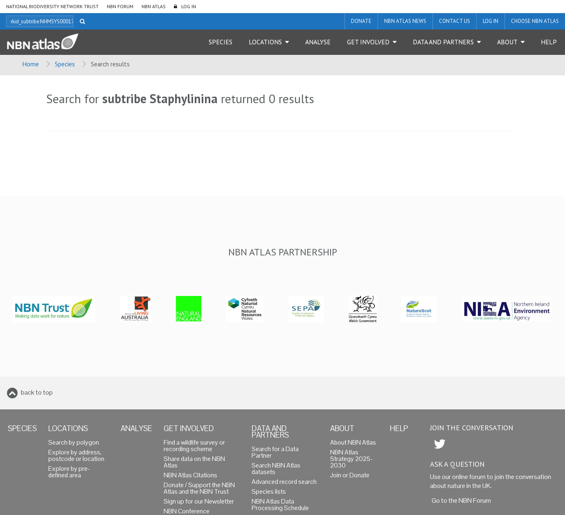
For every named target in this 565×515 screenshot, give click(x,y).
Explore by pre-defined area (69, 471)
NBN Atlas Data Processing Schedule (280, 504)
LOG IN (188, 6)
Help (549, 42)
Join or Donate (349, 475)
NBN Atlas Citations (190, 475)
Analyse (318, 42)
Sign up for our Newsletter (199, 501)
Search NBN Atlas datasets (276, 468)
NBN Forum (120, 6)
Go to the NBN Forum (461, 500)
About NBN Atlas (353, 442)
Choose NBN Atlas (535, 21)
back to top (37, 392)
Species (220, 42)
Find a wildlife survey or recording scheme (194, 445)
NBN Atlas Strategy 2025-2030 (351, 459)
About (507, 42)
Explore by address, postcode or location (76, 455)
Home (30, 64)
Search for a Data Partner (275, 452)
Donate (361, 21)
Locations (265, 42)
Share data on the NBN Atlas (194, 462)
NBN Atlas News (405, 21)
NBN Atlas (154, 6)
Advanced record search (284, 481)
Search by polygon (73, 442)
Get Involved (368, 42)
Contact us (454, 21)
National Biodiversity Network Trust (52, 6)
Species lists (269, 491)
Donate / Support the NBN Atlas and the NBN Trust (199, 488)
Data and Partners (443, 42)
